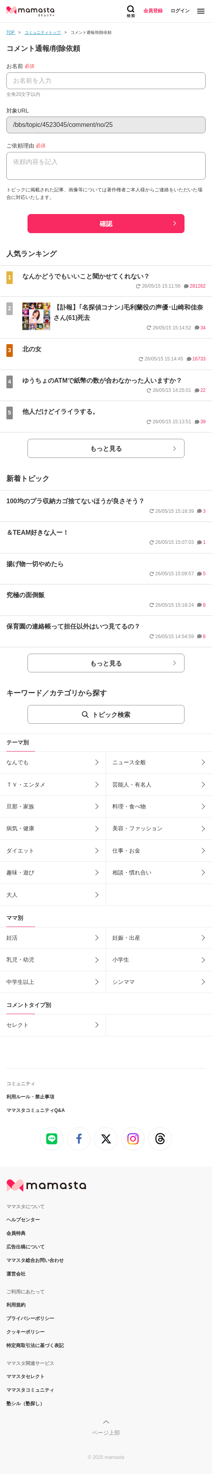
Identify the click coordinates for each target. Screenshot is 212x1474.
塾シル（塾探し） (25, 1403)
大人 (12, 895)
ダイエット (20, 850)
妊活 (12, 938)
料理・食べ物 (129, 806)
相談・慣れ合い (131, 872)
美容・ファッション (137, 828)
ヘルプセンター (23, 1219)
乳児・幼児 (20, 959)
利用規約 (16, 1305)
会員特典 (16, 1233)
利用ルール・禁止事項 (30, 1096)
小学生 (120, 959)
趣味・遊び (20, 872)
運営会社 (16, 1273)
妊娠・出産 (126, 938)
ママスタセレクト (25, 1376)
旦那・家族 (20, 806)
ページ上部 (106, 1432)
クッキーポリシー (25, 1332)
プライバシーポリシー (30, 1318)
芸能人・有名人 (131, 784)
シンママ (123, 982)
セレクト (17, 1025)
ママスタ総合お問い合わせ (35, 1260)
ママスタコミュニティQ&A (35, 1110)
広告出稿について (25, 1246)
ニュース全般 (129, 762)
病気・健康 (20, 828)
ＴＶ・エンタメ (25, 784)
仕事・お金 (126, 850)
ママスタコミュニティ (30, 1390)
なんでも (17, 762)
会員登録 (153, 11)
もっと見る (106, 448)
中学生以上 (20, 982)
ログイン (180, 11)
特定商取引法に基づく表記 (35, 1345)
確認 (106, 223)
